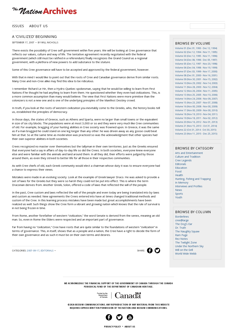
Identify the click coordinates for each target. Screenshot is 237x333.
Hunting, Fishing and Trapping (193, 179)
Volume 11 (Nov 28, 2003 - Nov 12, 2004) (196, 87)
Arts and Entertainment (189, 153)
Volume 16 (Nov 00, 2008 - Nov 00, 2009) (196, 106)
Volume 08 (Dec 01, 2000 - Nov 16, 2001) (196, 75)
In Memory (181, 182)
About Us (38, 26)
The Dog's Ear (183, 224)
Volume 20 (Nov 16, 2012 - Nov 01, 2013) (196, 122)
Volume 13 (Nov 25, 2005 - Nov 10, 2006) (196, 94)
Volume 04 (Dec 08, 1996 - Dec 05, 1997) (196, 59)
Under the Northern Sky (189, 246)
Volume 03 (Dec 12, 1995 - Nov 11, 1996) (196, 56)
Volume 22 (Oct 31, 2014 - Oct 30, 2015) (195, 129)
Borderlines (182, 216)
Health (179, 175)
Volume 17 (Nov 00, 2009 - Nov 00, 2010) (196, 110)
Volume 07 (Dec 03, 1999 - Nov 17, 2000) (196, 71)
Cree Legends (183, 160)
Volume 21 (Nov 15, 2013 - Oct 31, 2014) (196, 125)
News (178, 190)
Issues (18, 26)
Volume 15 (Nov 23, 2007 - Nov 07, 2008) (196, 102)
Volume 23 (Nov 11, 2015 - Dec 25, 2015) (196, 133)
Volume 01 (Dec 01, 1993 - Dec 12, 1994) (196, 48)
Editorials (47, 250)
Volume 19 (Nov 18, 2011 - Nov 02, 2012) (196, 118)
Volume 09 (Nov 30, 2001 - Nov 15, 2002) (196, 79)
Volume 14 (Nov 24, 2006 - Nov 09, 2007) (196, 98)
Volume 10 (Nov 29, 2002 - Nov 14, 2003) (196, 83)
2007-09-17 (33, 250)
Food (178, 171)
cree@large (182, 220)
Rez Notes (181, 238)
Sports (179, 193)
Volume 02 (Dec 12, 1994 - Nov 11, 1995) (196, 52)
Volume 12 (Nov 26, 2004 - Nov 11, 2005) (196, 90)
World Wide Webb (185, 253)
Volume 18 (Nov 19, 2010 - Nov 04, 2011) (196, 114)
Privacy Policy (114, 326)
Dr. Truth (180, 227)
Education (181, 167)
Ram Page (181, 235)
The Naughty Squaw (187, 231)
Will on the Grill (184, 250)
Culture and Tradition (187, 156)
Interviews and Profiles (188, 186)
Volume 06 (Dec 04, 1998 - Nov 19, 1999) (196, 67)
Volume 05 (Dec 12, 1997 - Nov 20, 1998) (196, 63)
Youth (178, 197)
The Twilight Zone (186, 242)
